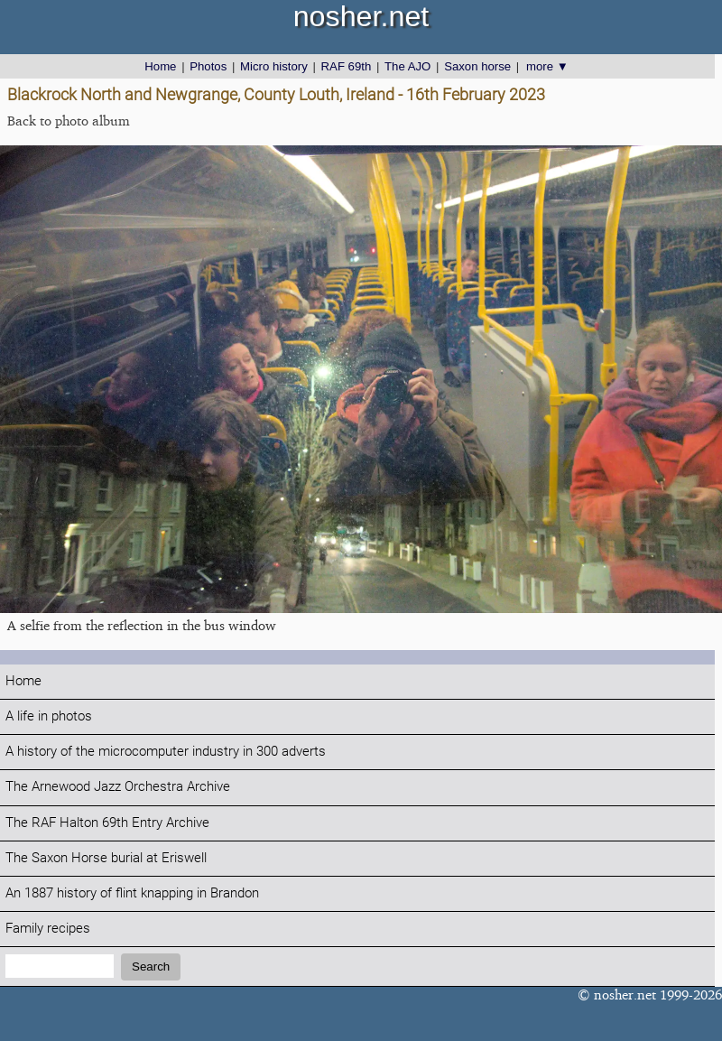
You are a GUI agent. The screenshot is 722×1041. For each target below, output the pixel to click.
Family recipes (47, 928)
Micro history (274, 66)
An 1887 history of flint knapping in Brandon (132, 893)
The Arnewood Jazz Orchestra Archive (117, 787)
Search (151, 966)
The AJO (407, 66)
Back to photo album (68, 120)
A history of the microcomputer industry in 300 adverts (165, 751)
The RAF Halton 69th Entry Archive (107, 823)
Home (160, 66)
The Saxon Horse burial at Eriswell (106, 858)
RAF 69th (346, 66)
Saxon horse (477, 66)
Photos (208, 66)
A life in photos (48, 716)
